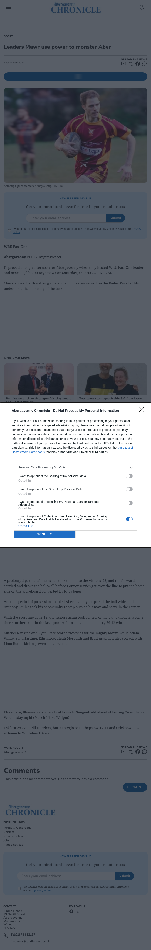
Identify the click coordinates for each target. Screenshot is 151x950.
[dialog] (75, 475)
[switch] (129, 476)
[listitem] (75, 467)
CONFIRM (45, 533)
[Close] (143, 411)
